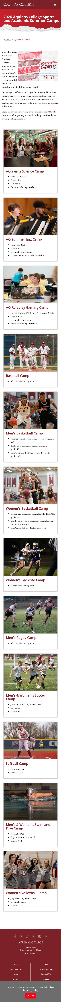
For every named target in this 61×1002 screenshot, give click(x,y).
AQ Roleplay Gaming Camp (27, 307)
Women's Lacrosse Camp (25, 580)
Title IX (46, 979)
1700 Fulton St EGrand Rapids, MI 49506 (30, 948)
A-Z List (15, 964)
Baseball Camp (17, 375)
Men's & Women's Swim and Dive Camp (28, 826)
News (15, 974)
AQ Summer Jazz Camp (24, 239)
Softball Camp (17, 763)
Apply (15, 979)
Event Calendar (15, 969)
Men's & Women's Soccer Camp (25, 697)
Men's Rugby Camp (21, 637)
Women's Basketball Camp (27, 508)
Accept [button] (30, 998)
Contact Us (46, 974)
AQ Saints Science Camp (25, 171)
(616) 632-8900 (30, 953)
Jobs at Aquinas (46, 969)
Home (8, 40)
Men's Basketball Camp (24, 433)
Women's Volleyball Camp (26, 893)
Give (46, 964)
